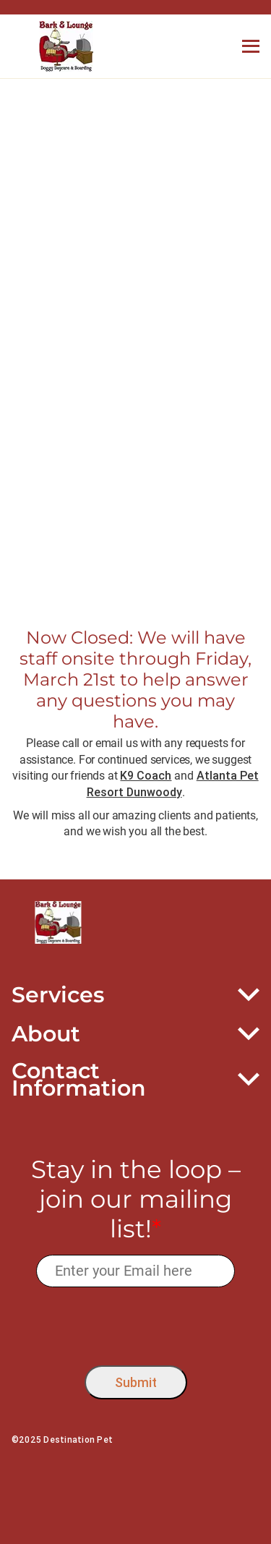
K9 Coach (145, 775)
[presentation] (135, 1323)
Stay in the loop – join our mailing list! (136, 1199)
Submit (136, 1382)
